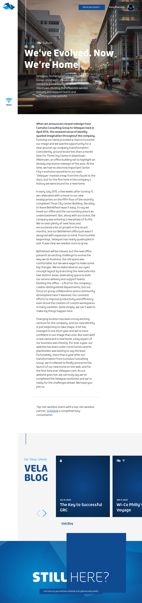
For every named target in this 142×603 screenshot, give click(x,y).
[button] (44, 513)
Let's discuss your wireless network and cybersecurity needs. (71, 591)
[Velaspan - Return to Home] (9, 8)
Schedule (52, 411)
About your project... (92, 7)
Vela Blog (30, 43)
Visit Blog (67, 523)
